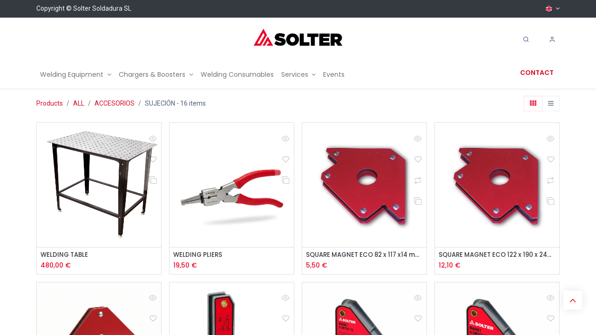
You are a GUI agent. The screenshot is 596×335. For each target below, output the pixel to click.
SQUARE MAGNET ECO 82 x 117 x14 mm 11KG (364, 255)
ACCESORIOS (115, 103)
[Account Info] (552, 39)
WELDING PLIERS (198, 255)
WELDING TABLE (66, 255)
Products (49, 103)
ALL (78, 103)
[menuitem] (75, 74)
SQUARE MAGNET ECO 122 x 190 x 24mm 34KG (497, 255)
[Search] (526, 39)
